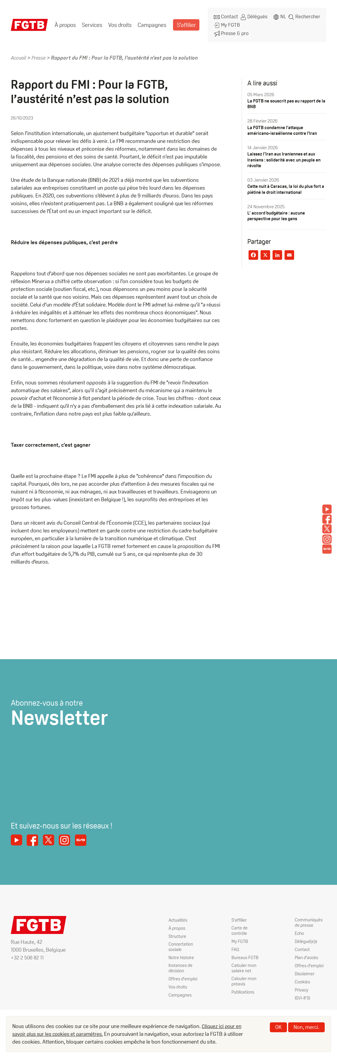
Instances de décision (181, 965)
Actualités (178, 916)
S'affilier (183, 22)
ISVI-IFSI (303, 995)
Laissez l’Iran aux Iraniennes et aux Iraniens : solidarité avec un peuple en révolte (286, 155)
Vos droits (118, 22)
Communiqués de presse (309, 919)
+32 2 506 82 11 (28, 953)
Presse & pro (230, 30)
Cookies (302, 979)
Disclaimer (305, 971)
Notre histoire (181, 954)
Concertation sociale (181, 944)
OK (278, 1027)
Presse (40, 53)
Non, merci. (306, 1027)
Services (91, 22)
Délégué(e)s (307, 938)
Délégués (253, 16)
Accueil (19, 53)
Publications (243, 990)
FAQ (235, 946)
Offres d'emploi (183, 977)
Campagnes (150, 22)
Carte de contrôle (239, 927)
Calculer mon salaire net (244, 965)
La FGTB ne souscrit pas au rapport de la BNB (286, 99)
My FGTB (226, 23)
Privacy (302, 987)
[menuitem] (65, 23)
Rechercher (308, 16)
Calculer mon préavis (244, 979)
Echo (300, 930)
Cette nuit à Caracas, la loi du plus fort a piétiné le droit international (286, 185)
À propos (65, 22)
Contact (225, 16)
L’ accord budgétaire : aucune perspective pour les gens (277, 211)
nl (283, 16)
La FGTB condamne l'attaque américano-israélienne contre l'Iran (283, 126)
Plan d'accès (307, 954)
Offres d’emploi (310, 962)
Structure (177, 932)
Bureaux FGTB (245, 954)
